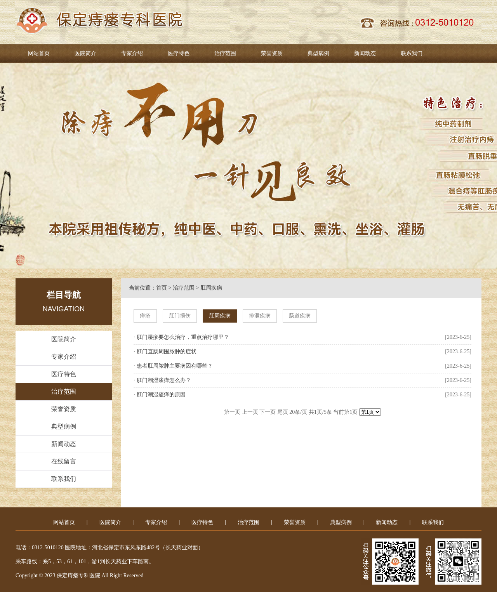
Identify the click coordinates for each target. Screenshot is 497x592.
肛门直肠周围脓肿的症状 (166, 351)
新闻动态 (365, 53)
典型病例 (318, 53)
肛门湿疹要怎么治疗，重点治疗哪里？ (183, 337)
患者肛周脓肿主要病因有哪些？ (175, 366)
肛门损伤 (180, 316)
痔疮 (145, 316)
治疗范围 (225, 53)
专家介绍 (132, 53)
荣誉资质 (272, 53)
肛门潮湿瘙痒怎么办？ (164, 380)
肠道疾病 (300, 316)
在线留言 (63, 461)
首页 (161, 288)
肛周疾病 (211, 288)
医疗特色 (178, 53)
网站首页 (39, 53)
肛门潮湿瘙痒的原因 (161, 395)
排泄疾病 (260, 316)
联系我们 (411, 53)
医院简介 (85, 53)
